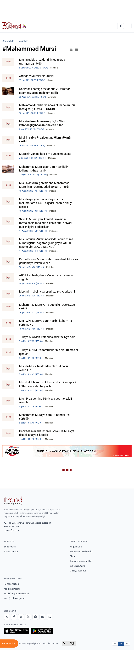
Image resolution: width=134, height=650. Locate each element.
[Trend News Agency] (13, 501)
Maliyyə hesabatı (78, 570)
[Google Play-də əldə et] (42, 631)
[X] (21, 617)
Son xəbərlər (10, 546)
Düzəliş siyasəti (77, 566)
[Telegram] (35, 617)
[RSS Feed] (49, 617)
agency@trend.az (12, 530)
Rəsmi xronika (11, 551)
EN (115, 643)
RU (127, 643)
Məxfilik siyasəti (12, 589)
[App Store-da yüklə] (16, 631)
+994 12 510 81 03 (12, 526)
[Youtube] (28, 617)
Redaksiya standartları (81, 561)
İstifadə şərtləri (11, 584)
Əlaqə (72, 556)
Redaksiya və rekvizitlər (81, 551)
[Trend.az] (14, 26)
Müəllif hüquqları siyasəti (16, 593)
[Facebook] (14, 617)
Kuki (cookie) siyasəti (14, 598)
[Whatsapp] (7, 617)
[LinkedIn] (42, 617)
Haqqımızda (76, 546)
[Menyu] (128, 26)
